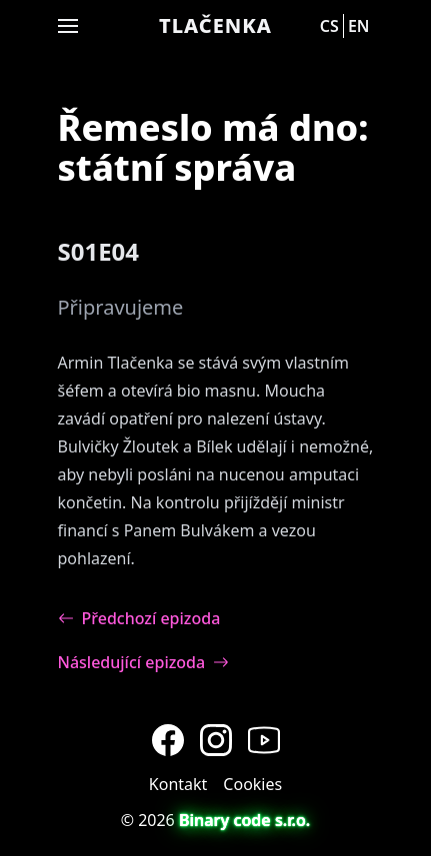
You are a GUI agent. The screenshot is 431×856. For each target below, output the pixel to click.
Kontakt (178, 784)
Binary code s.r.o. (244, 820)
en (359, 26)
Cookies (252, 784)
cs (329, 26)
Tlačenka (215, 25)
